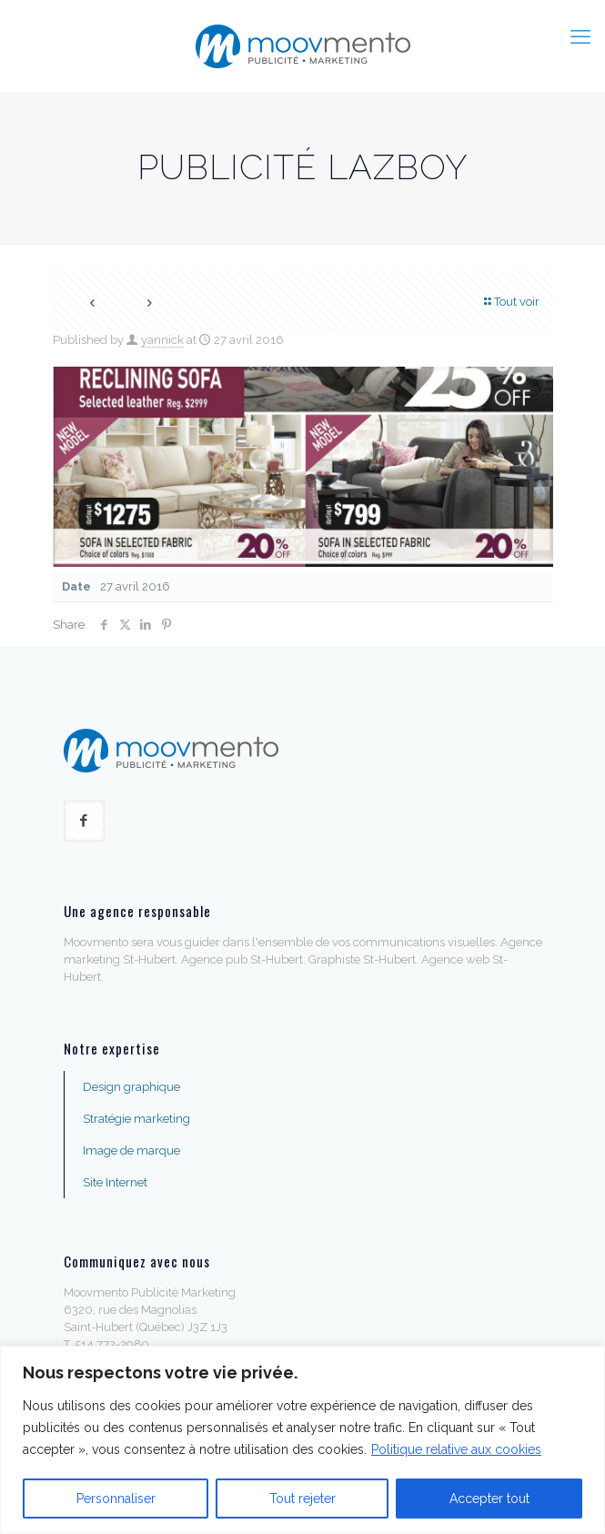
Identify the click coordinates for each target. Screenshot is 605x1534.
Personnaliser (116, 1498)
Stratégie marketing (136, 1118)
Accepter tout (489, 1498)
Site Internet (115, 1182)
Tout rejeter (302, 1498)
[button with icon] (84, 821)
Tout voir (510, 301)
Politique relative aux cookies (456, 1449)
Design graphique (131, 1087)
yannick (162, 340)
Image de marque (131, 1150)
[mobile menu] (580, 36)
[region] (302, 1440)
